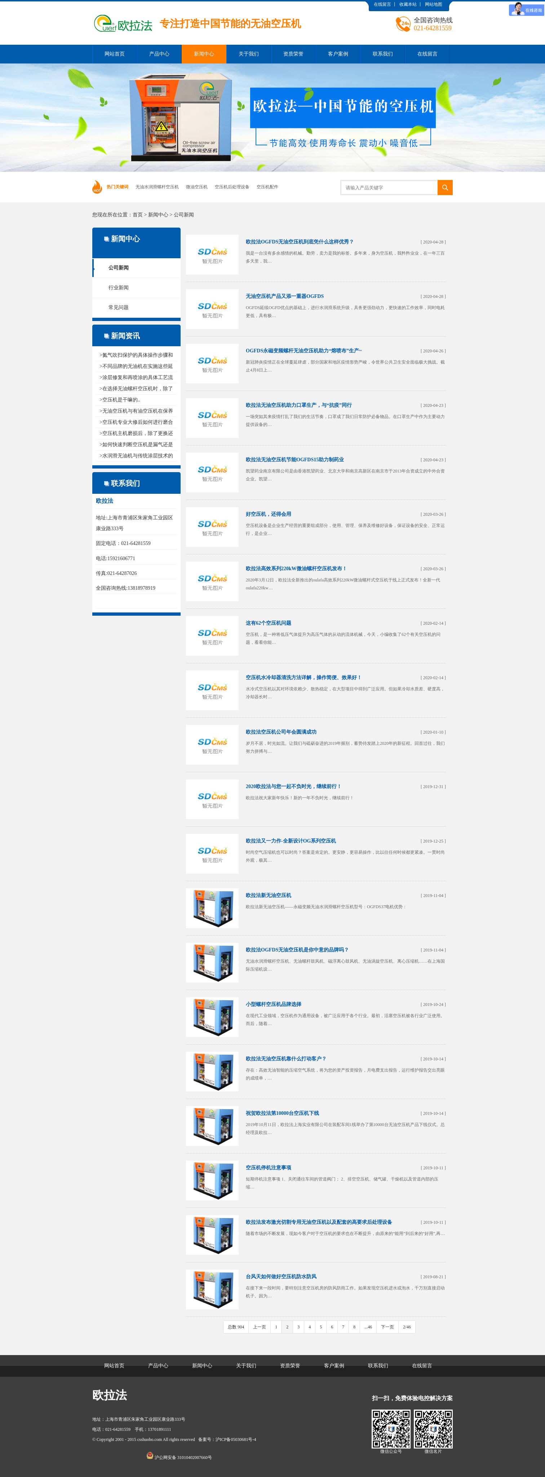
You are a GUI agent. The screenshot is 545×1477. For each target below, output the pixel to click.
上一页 (259, 1326)
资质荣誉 (293, 54)
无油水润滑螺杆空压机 (157, 186)
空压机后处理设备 (232, 186)
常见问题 (118, 307)
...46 (368, 1326)
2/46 (407, 1326)
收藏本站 (408, 4)
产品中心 (159, 54)
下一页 (387, 1326)
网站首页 (115, 54)
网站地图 (433, 4)
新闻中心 (204, 54)
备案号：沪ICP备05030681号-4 (227, 1439)
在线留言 (382, 4)
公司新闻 (184, 214)
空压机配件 (267, 186)
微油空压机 (197, 186)
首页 (138, 214)
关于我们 (249, 54)
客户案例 (338, 54)
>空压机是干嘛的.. (119, 400)
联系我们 (383, 54)
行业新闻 (118, 287)
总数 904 (236, 1326)
